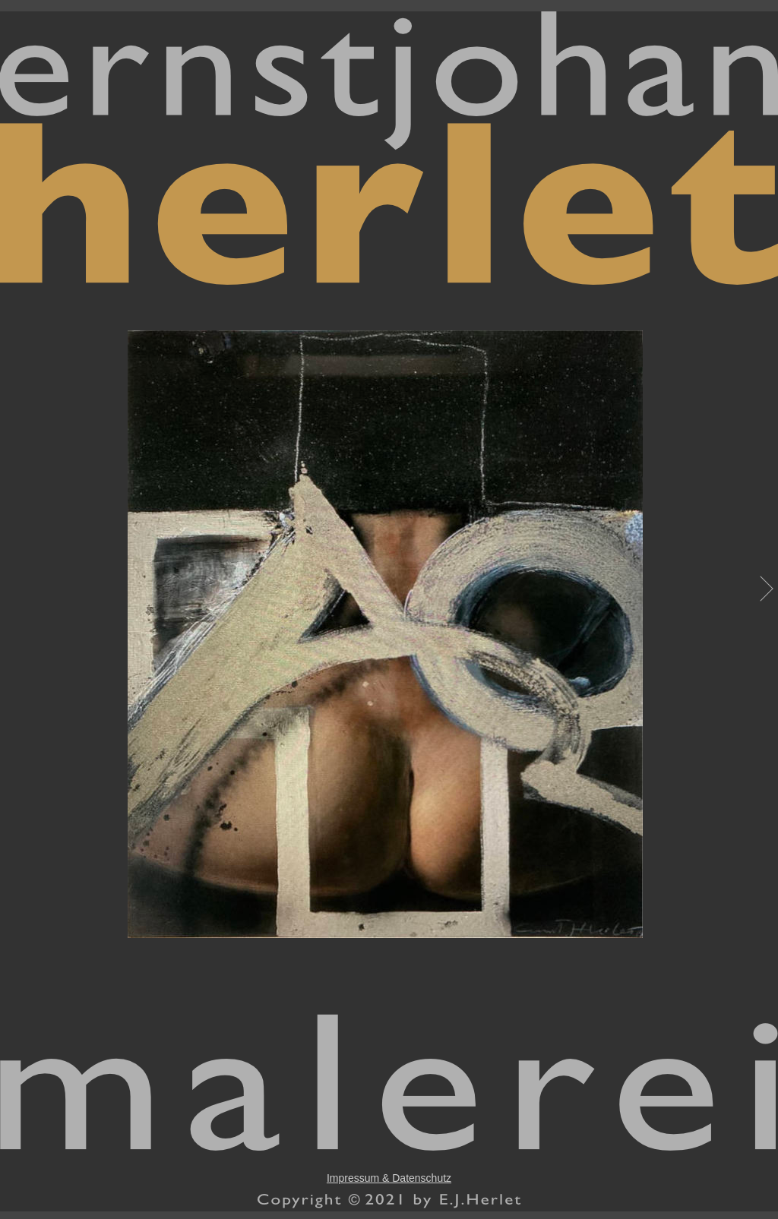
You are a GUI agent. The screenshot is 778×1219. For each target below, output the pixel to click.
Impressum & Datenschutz (389, 1178)
